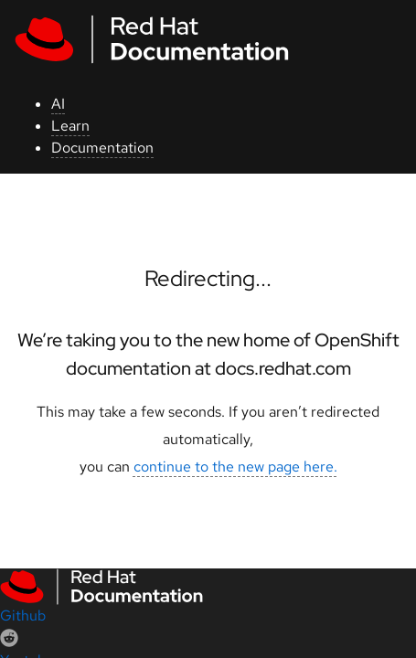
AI (58, 103)
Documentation (102, 147)
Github (23, 615)
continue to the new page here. (235, 466)
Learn (70, 125)
